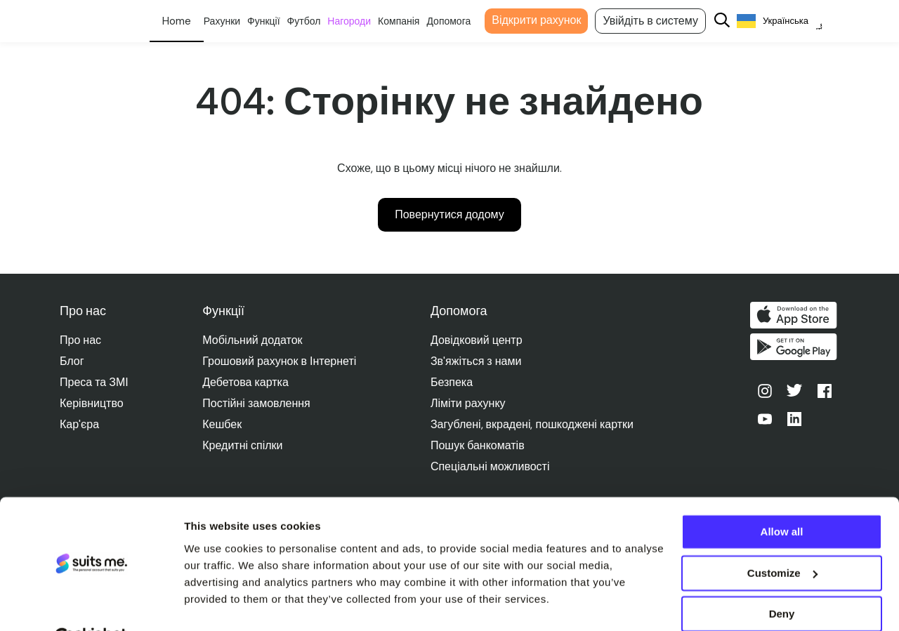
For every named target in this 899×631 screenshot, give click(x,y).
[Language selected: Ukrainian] (790, 21)
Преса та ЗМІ (94, 382)
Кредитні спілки (243, 445)
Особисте (186, 21)
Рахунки (232, 21)
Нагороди (359, 21)
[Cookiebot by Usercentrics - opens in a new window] (90, 603)
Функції (274, 21)
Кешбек (222, 424)
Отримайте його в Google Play (795, 349)
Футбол (314, 21)
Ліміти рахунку (469, 403)
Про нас (80, 340)
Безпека (453, 382)
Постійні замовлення (256, 403)
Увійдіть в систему (660, 20)
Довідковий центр (478, 340)
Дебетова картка (246, 382)
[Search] (732, 21)
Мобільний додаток (253, 340)
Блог (72, 361)
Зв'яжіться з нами (477, 361)
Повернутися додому (449, 214)
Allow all (782, 498)
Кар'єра (79, 424)
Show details (216, 603)
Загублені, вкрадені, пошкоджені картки (533, 424)
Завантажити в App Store (795, 315)
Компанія (409, 21)
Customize (782, 539)
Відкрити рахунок (546, 20)
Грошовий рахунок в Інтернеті (280, 361)
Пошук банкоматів (479, 445)
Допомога (459, 21)
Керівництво (92, 403)
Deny (782, 580)
